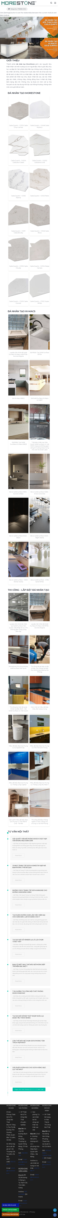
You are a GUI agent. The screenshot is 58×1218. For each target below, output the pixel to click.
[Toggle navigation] (55, 2)
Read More (18, 855)
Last (42, 1089)
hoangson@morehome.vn (22, 1162)
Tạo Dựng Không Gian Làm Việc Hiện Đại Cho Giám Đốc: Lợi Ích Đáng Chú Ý (28, 916)
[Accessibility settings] (48, 2)
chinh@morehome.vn (10, 1170)
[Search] (51, 3)
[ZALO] (55, 1210)
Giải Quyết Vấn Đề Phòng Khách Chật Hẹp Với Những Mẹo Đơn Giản (29, 839)
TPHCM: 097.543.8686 (10, 1209)
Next (39, 1089)
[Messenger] (55, 1215)
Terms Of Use (20, 1214)
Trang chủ (12, 9)
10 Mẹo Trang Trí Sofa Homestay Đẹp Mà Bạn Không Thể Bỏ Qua (29, 866)
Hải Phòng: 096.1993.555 (10, 1214)
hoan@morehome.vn (22, 1203)
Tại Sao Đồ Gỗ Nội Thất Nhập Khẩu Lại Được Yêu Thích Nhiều (28, 1017)
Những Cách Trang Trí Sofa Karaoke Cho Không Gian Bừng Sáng (29, 891)
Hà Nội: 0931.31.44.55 (9, 1205)
